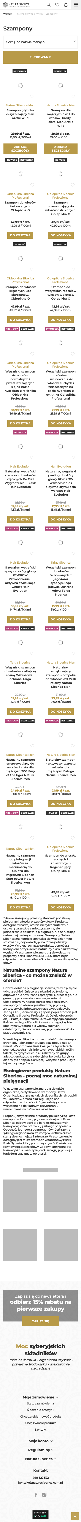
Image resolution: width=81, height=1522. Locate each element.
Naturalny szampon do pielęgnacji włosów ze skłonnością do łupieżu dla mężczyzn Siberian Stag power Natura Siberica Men (20, 869)
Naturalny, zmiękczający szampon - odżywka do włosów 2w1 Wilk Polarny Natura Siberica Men (61, 677)
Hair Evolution (20, 466)
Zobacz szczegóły (20, 148)
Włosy (39, 13)
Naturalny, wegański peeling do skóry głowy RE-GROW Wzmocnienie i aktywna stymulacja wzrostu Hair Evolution (60, 483)
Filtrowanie (40, 57)
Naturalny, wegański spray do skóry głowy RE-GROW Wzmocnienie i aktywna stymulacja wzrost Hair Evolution (20, 579)
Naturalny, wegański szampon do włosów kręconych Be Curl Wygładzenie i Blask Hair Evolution (20, 479)
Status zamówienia (40, 1403)
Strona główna (25, 13)
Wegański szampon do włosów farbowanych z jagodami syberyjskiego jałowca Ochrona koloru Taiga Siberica (61, 581)
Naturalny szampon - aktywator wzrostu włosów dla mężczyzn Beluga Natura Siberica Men (61, 767)
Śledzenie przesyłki (40, 1410)
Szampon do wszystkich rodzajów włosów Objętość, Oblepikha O (60, 292)
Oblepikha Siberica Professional (20, 195)
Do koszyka (20, 235)
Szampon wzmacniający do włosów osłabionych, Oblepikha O (60, 208)
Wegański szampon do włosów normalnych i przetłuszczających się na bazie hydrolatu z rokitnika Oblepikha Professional (20, 385)
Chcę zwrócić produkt (40, 1423)
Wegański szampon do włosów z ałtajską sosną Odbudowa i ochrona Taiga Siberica (20, 675)
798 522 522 (41, 1477)
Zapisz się (40, 1321)
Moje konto (39, 1441)
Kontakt (40, 1429)
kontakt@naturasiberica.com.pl (40, 1482)
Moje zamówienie (39, 1397)
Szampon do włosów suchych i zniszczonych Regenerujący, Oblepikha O (60, 863)
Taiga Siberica (61, 562)
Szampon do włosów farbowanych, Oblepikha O (20, 206)
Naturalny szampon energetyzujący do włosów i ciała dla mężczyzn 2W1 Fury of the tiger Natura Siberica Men (20, 769)
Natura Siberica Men (20, 105)
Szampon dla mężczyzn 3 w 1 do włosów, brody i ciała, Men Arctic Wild (61, 118)
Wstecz (7, 13)
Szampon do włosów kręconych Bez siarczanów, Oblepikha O (20, 292)
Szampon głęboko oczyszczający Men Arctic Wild (20, 114)
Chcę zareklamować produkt (40, 1416)
